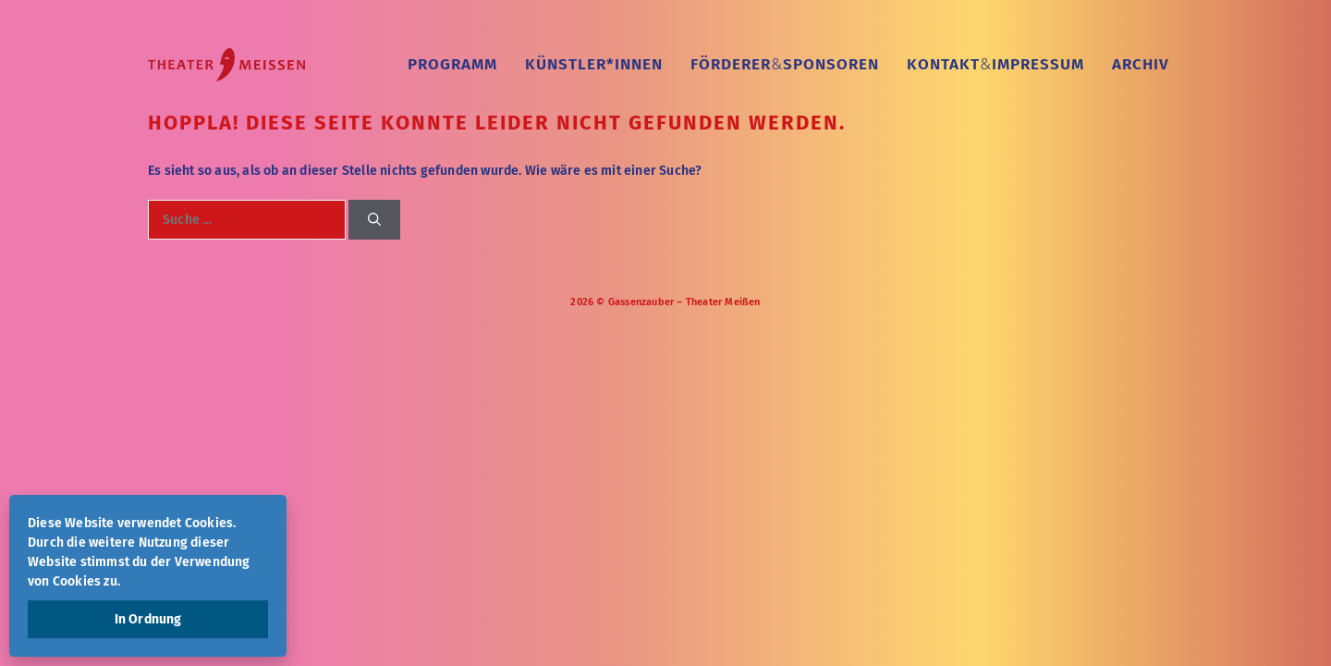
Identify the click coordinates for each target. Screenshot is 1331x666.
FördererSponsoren (784, 64)
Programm (452, 64)
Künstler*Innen (594, 64)
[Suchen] (374, 220)
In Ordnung (148, 619)
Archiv (1140, 64)
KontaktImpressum (995, 64)
